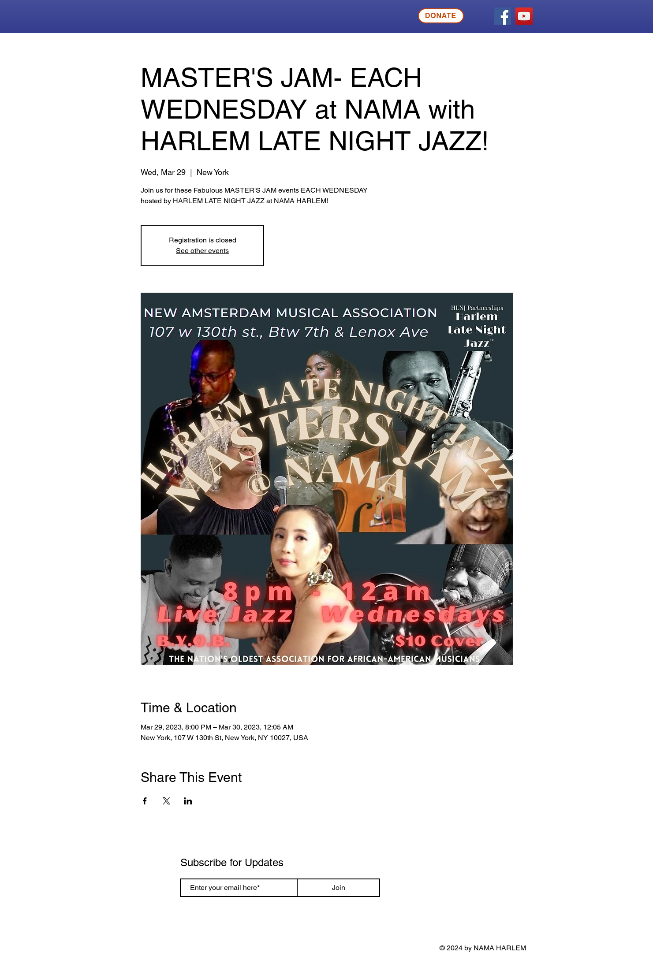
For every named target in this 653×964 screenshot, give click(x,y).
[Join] (338, 887)
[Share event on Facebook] (145, 800)
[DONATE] (441, 15)
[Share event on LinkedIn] (188, 800)
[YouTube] (524, 16)
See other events (202, 250)
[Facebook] (502, 16)
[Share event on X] (166, 800)
